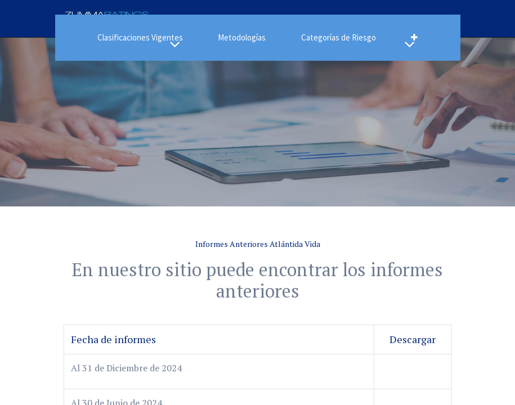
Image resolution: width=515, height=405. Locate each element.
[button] (414, 38)
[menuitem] (242, 38)
